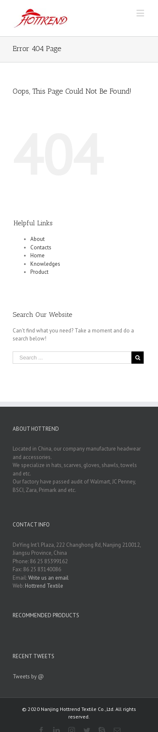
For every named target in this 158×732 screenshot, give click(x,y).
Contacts (40, 247)
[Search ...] (72, 357)
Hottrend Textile (44, 585)
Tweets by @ (28, 676)
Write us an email (48, 577)
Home (37, 255)
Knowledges (45, 263)
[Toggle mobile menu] (141, 12)
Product (39, 272)
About (37, 239)
